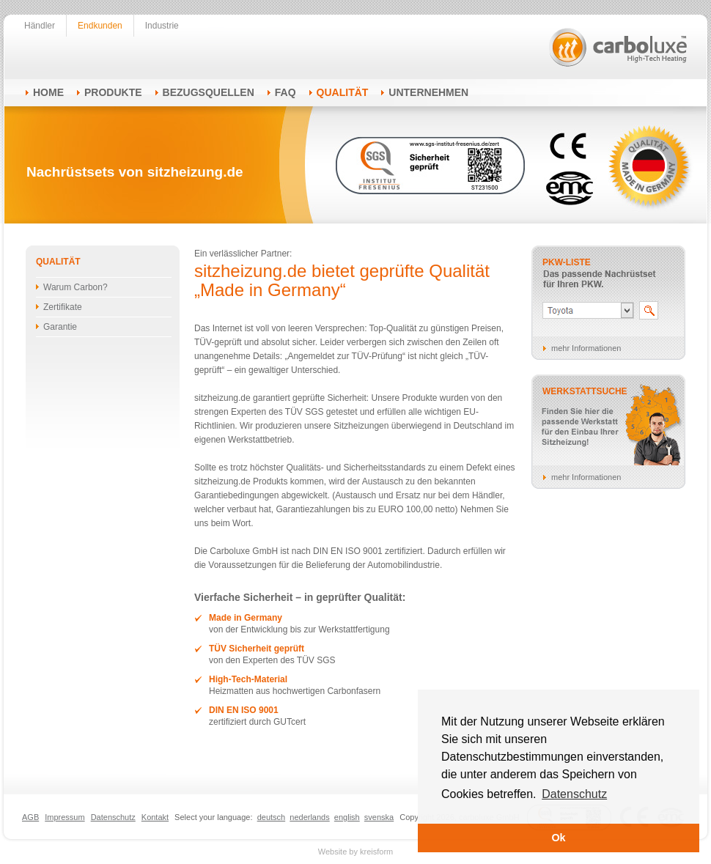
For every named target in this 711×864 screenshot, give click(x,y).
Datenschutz (113, 817)
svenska (379, 817)
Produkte (113, 92)
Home (48, 92)
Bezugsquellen (208, 92)
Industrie (162, 26)
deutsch (271, 817)
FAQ (285, 92)
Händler (39, 26)
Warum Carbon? (75, 287)
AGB (30, 817)
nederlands (309, 817)
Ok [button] (558, 837)
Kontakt (155, 817)
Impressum (64, 817)
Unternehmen (428, 92)
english (347, 817)
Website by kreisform (356, 851)
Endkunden (100, 26)
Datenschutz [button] (574, 794)
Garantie (60, 327)
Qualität (343, 92)
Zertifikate (62, 307)
